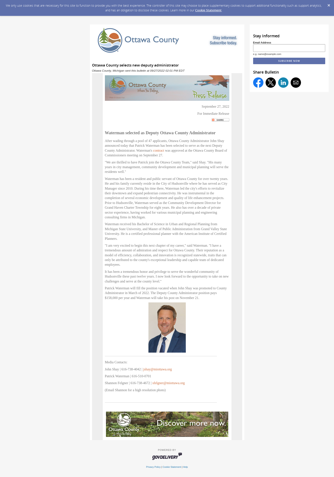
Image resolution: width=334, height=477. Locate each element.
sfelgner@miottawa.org (168, 383)
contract (158, 150)
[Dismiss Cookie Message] (328, 4)
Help (185, 467)
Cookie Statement (208, 10)
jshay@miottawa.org (157, 369)
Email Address (262, 42)
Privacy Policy (153, 467)
